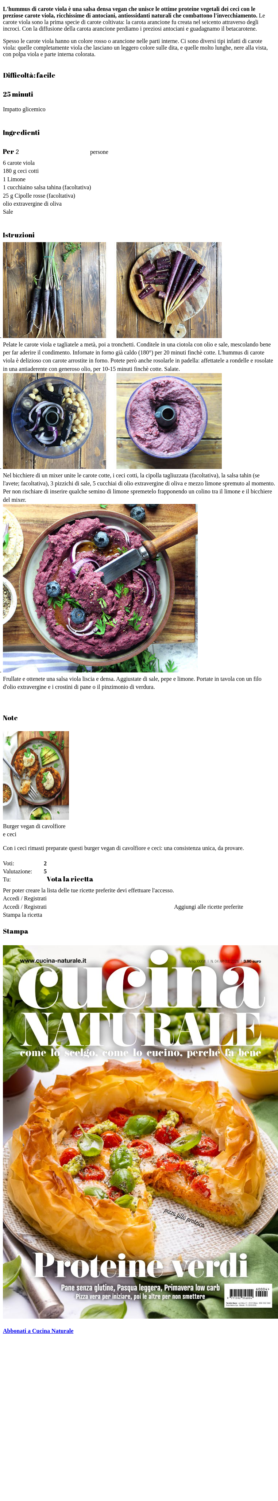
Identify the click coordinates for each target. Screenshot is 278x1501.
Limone (16, 179)
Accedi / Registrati (25, 898)
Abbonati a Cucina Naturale (38, 1331)
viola (29, 163)
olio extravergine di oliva (32, 204)
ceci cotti (28, 171)
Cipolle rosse (30, 196)
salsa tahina (47, 187)
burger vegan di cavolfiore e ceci (122, 848)
